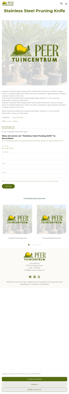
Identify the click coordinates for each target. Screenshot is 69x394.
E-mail (4, 172)
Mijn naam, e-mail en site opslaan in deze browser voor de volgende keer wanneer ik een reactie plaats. (31, 181)
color (9, 121)
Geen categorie (17, 117)
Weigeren (34, 384)
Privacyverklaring (55, 282)
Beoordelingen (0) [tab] (8, 127)
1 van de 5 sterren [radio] (2, 148)
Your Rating (5, 146)
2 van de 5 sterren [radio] (5, 148)
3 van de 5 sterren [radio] (7, 148)
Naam (4, 163)
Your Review (5, 152)
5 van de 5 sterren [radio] (12, 148)
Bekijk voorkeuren (34, 389)
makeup (15, 121)
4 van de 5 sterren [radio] (9, 148)
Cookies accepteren (34, 379)
